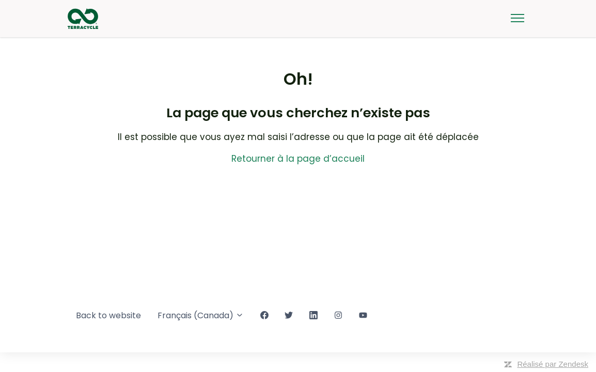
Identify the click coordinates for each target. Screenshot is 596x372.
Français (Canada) (201, 315)
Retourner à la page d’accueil (298, 158)
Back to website (108, 315)
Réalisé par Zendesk (552, 364)
